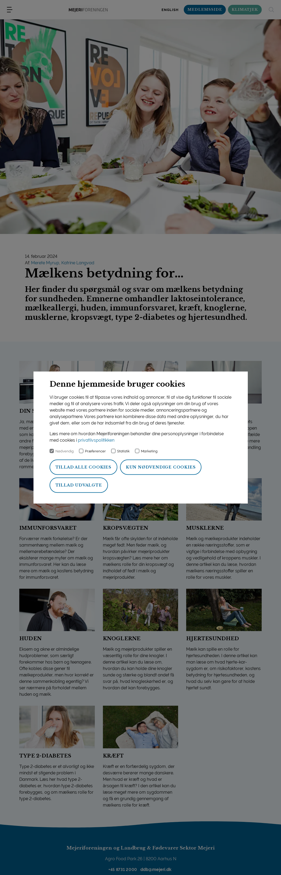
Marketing (149, 451)
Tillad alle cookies (83, 467)
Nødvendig (64, 451)
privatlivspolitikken (96, 440)
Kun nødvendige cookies (161, 467)
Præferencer (95, 451)
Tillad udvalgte (78, 485)
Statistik (123, 451)
